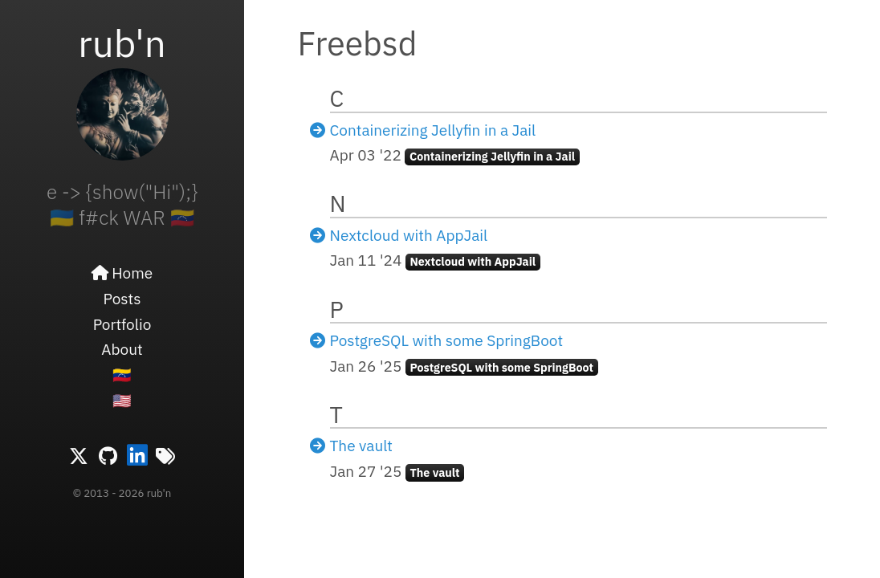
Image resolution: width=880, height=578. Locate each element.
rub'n (122, 42)
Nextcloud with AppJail (409, 235)
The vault (361, 445)
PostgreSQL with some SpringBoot (447, 340)
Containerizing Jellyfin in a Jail (433, 130)
